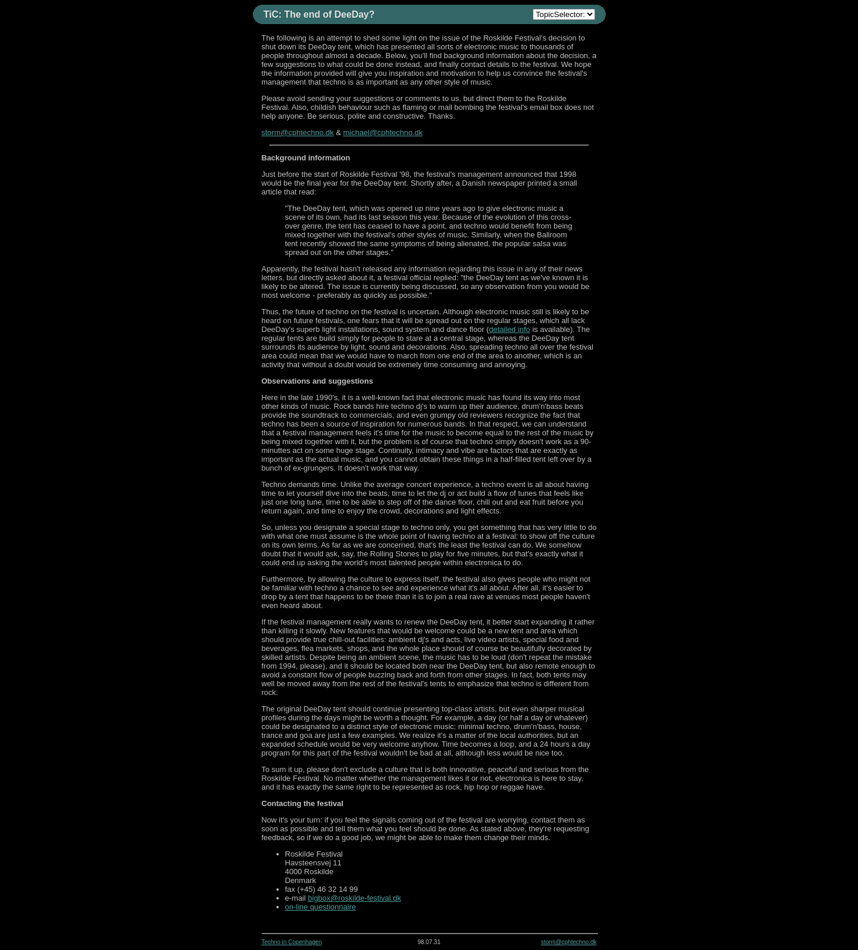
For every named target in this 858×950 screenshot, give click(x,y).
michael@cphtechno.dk (382, 132)
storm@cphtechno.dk (298, 132)
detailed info (509, 329)
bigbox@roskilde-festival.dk (354, 898)
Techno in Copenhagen (292, 942)
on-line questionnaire (320, 906)
